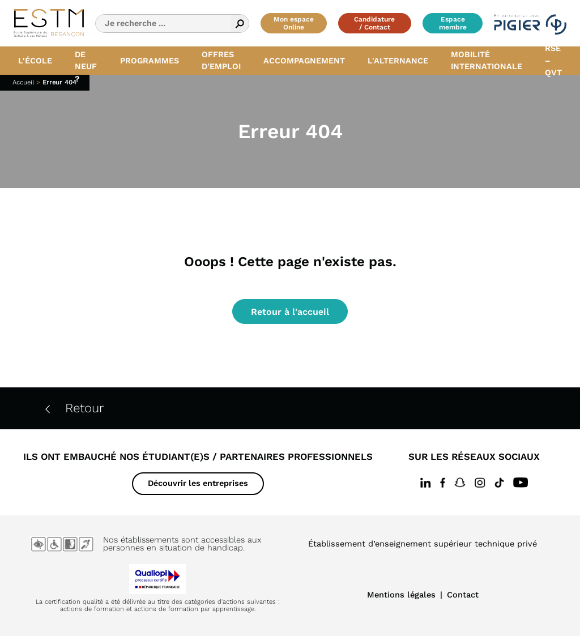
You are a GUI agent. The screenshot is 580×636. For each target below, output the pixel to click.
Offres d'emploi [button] (221, 60)
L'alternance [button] (398, 60)
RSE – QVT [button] (553, 60)
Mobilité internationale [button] (486, 60)
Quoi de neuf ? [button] (86, 60)
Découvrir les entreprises (198, 483)
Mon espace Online (294, 23)
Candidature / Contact (374, 23)
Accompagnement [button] (304, 60)
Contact (463, 595)
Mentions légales (401, 595)
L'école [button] (35, 60)
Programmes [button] (149, 60)
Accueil (23, 82)
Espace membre (453, 23)
